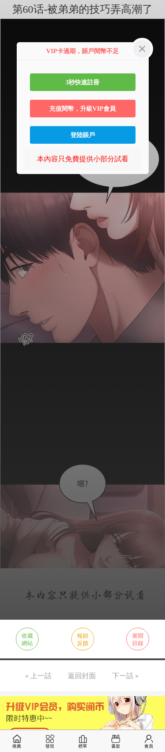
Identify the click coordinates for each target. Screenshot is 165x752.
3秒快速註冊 (82, 82)
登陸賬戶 (82, 134)
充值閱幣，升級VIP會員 (82, 108)
